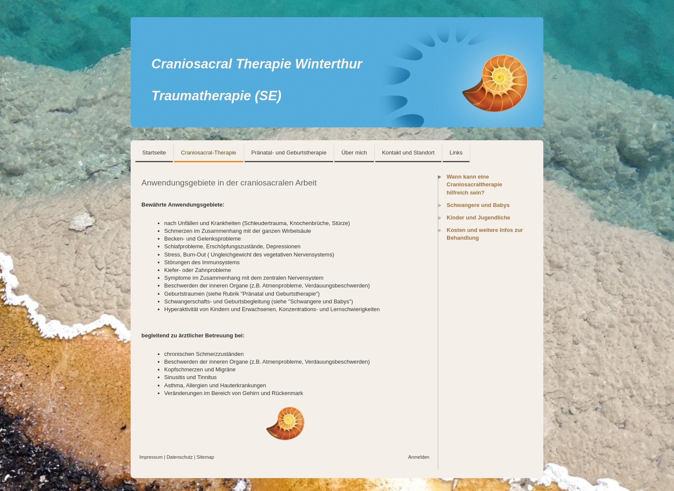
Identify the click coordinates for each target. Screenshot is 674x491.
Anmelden (418, 457)
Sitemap (205, 457)
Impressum (150, 457)
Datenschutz (179, 457)
